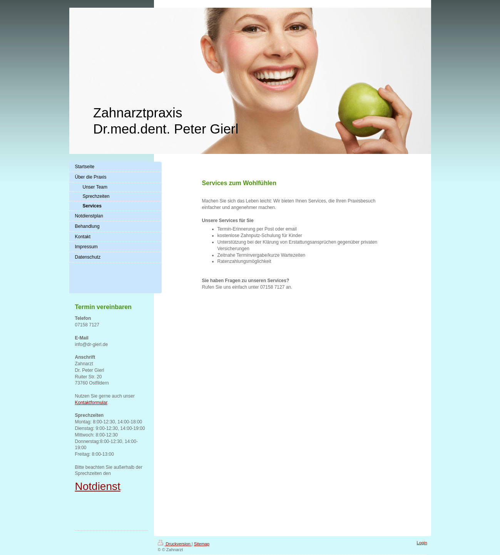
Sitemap (201, 544)
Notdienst (97, 486)
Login (422, 542)
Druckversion (175, 544)
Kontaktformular (91, 402)
